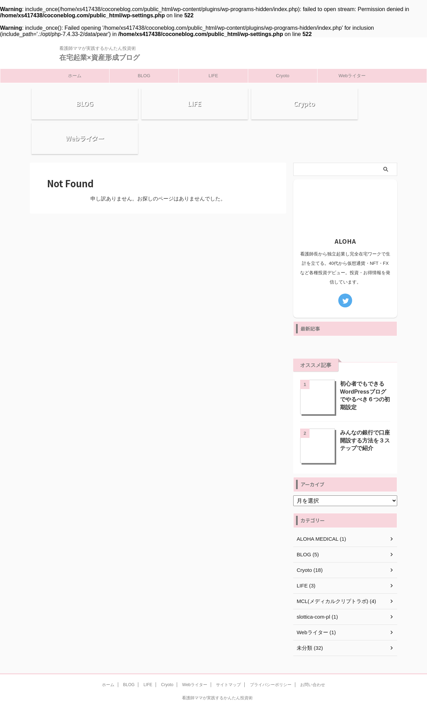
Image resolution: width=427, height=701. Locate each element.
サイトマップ (228, 653)
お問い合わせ (312, 653)
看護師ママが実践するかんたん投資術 (217, 666)
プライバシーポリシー (270, 653)
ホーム (74, 75)
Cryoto (282, 75)
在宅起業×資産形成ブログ (99, 57)
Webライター (352, 75)
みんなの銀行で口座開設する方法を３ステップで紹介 (363, 408)
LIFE (213, 75)
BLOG (144, 75)
